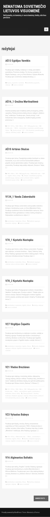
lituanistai (31, 130)
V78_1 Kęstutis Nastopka (19, 240)
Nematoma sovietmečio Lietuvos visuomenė (24, 8)
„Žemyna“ (26, 175)
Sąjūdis (10, 175)
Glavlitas (36, 393)
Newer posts (41, 498)
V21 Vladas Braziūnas (17, 367)
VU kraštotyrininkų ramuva (12, 398)
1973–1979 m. (11, 126)
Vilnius (7, 130)
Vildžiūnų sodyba (16, 132)
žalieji (18, 175)
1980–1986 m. (19, 126)
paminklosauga (38, 128)
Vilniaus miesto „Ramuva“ (36, 396)
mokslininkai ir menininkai (26, 128)
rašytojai (7, 85)
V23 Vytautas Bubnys (17, 414)
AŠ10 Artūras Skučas (17, 149)
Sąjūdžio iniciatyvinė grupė (24, 348)
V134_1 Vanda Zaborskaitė (20, 196)
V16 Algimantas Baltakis (19, 457)
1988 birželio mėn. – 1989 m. (23, 436)
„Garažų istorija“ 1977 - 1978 (20, 130)
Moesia (29, 512)
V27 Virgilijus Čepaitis (17, 324)
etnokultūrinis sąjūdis (25, 391)
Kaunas (9, 83)
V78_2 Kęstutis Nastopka (19, 280)
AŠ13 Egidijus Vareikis (17, 60)
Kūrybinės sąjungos (34, 221)
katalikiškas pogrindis (33, 83)
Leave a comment (18, 85)
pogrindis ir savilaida (18, 83)
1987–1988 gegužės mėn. (31, 126)
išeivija (36, 305)
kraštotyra (8, 396)
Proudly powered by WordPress (11, 512)
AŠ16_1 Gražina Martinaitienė (21, 101)
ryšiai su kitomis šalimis (27, 178)
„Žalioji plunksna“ (28, 393)
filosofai (36, 346)
